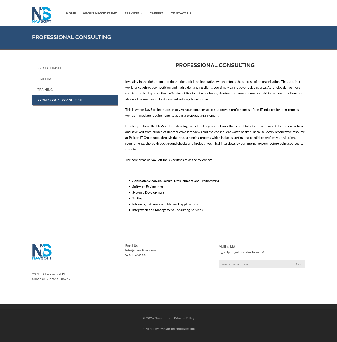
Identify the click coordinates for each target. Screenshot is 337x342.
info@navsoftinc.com (140, 250)
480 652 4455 (139, 255)
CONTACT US (181, 13)
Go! (299, 264)
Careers (156, 13)
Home (71, 13)
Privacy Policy (184, 318)
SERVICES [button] (133, 13)
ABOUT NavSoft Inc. (100, 13)
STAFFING (44, 79)
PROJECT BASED (49, 68)
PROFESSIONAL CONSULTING (59, 100)
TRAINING (44, 89)
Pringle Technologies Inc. (177, 329)
